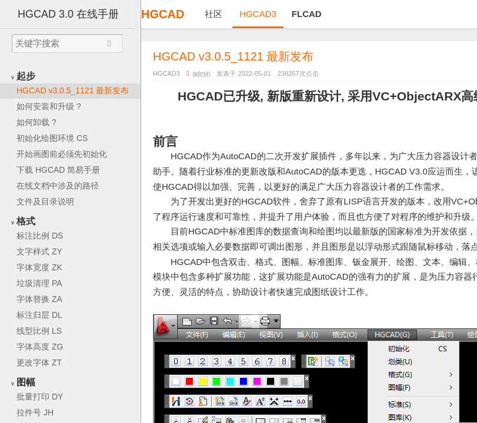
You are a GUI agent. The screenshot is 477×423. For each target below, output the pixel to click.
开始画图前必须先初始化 (61, 154)
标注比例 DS (39, 235)
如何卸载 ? (36, 122)
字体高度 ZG (39, 346)
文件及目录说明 (45, 201)
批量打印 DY (39, 396)
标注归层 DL (39, 315)
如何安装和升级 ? (48, 106)
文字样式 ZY (39, 251)
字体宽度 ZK (39, 267)
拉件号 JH (35, 412)
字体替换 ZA (39, 299)
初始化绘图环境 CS (52, 138)
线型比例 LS (39, 330)
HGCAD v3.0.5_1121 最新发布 (72, 90)
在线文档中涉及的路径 (57, 185)
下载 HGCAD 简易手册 (58, 169)
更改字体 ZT (39, 362)
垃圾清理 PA (39, 283)
